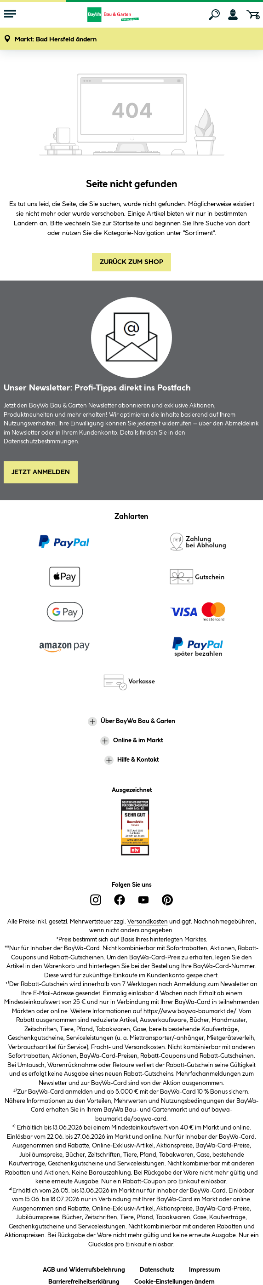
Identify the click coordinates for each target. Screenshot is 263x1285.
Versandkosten (147, 921)
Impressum (204, 1268)
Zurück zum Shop (131, 262)
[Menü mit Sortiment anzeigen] (10, 14)
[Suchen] (214, 15)
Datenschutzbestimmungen (41, 441)
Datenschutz (157, 1268)
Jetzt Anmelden (40, 472)
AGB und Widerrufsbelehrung (84, 1268)
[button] (56, 40)
